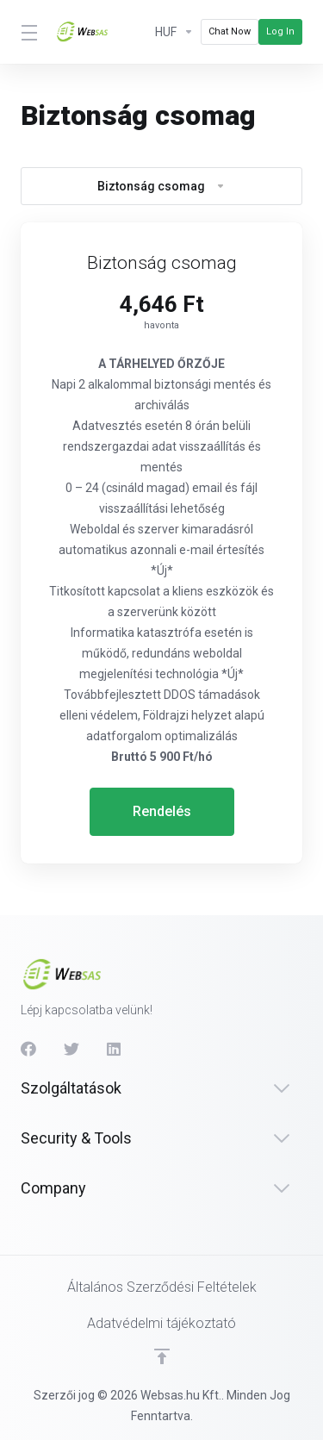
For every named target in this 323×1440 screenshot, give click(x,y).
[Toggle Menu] (27, 32)
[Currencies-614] (174, 31)
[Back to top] (161, 1356)
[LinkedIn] (114, 1048)
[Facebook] (28, 1048)
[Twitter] (71, 1048)
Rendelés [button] (162, 811)
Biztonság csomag (161, 186)
